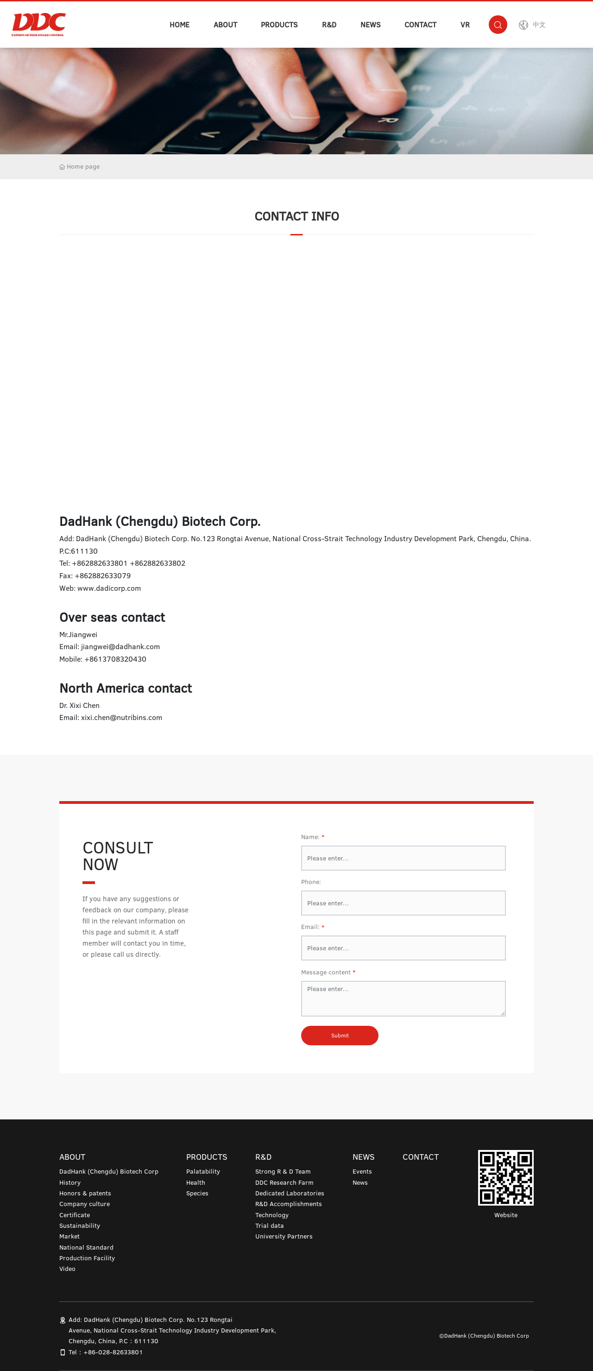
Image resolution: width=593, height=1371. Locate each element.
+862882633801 (100, 563)
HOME (179, 24)
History (70, 1182)
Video (67, 1268)
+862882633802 (157, 563)
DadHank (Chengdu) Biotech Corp (108, 1171)
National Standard (86, 1247)
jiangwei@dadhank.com (120, 646)
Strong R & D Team (283, 1171)
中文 (539, 24)
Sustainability (79, 1225)
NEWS (370, 24)
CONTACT (420, 24)
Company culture (84, 1203)
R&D (329, 24)
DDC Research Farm (284, 1182)
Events (362, 1171)
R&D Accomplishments (288, 1203)
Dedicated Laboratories (289, 1193)
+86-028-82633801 (113, 1352)
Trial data (269, 1225)
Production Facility (87, 1258)
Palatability (203, 1171)
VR (465, 24)
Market (69, 1236)
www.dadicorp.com (109, 588)
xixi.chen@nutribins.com (121, 717)
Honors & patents (85, 1193)
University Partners (284, 1236)
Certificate (74, 1214)
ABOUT (225, 24)
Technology (272, 1214)
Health (195, 1182)
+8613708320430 (115, 659)
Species (197, 1193)
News (360, 1182)
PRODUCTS (279, 24)
